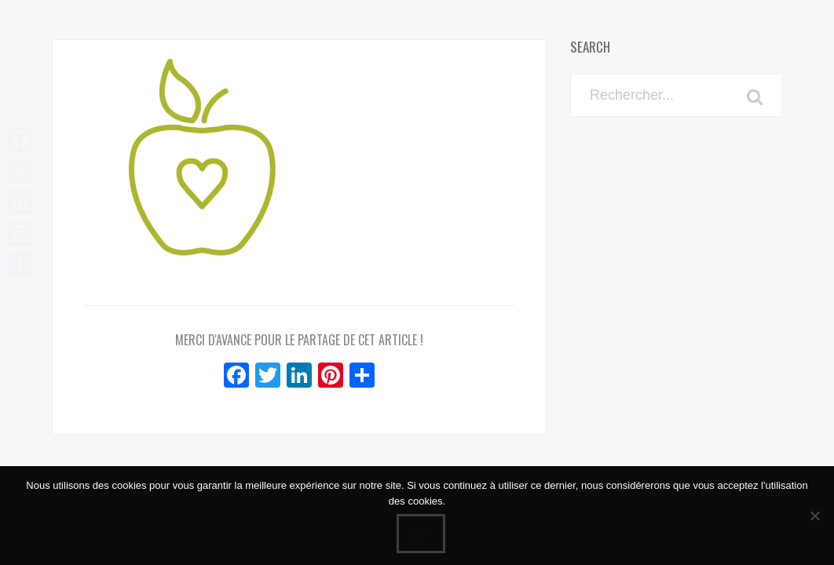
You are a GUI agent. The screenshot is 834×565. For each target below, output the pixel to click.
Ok (421, 533)
